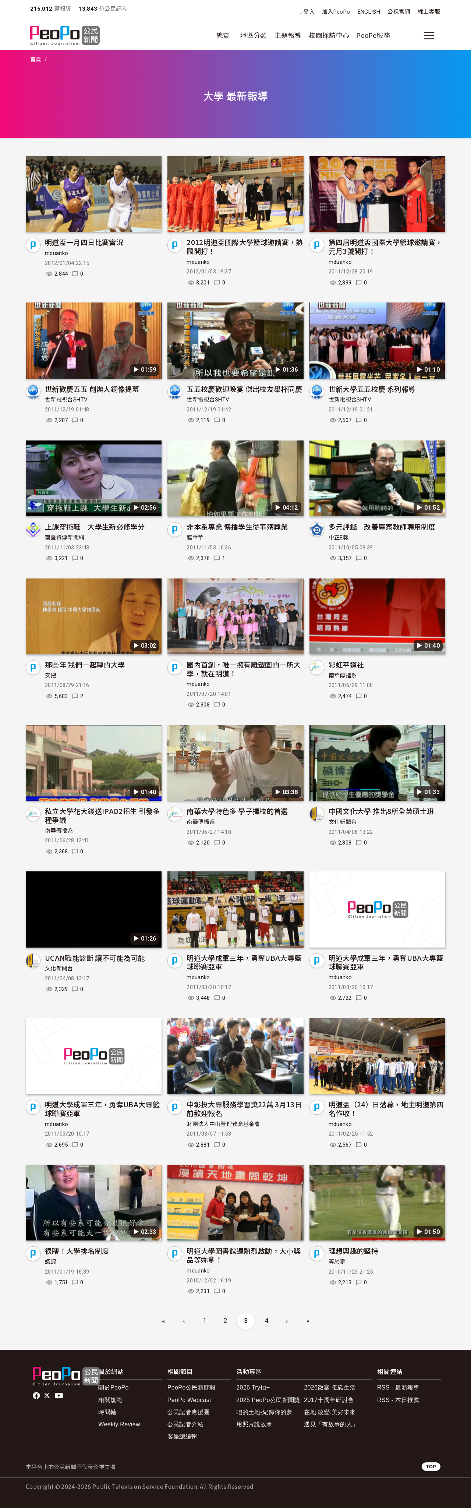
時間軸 (107, 1412)
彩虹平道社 (346, 664)
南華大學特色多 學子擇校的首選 (237, 811)
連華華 (195, 537)
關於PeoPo (113, 1387)
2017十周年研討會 (329, 1400)
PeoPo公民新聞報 (191, 1387)
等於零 (337, 1262)
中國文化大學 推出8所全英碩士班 (381, 811)
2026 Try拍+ (253, 1387)
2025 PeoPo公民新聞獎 (268, 1400)
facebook (37, 1395)
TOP (431, 1466)
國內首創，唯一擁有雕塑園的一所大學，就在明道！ (244, 668)
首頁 (36, 59)
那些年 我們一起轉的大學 (85, 664)
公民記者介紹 (185, 1424)
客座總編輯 (182, 1436)
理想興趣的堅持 (354, 1251)
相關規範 (110, 1400)
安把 (50, 675)
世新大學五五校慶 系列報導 (372, 389)
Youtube (59, 1395)
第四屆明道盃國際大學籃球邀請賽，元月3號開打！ (386, 246)
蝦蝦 (50, 1262)
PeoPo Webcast (189, 1400)
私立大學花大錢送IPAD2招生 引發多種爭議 (102, 815)
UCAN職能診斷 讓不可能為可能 (95, 958)
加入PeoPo (336, 11)
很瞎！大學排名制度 (77, 1251)
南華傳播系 (343, 675)
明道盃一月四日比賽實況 (84, 242)
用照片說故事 (254, 1424)
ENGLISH (369, 11)
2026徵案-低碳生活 (330, 1387)
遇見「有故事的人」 (331, 1424)
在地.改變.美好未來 (330, 1412)
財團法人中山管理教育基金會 (223, 1124)
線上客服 (429, 11)
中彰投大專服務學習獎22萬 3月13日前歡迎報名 (244, 1108)
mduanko (56, 253)
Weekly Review (119, 1424)
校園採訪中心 (329, 35)
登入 (309, 12)
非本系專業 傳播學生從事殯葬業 (237, 526)
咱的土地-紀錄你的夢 (264, 1412)
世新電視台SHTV (66, 399)
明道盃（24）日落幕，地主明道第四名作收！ (386, 1108)
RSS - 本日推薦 (398, 1400)
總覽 (223, 35)
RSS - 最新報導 (398, 1387)
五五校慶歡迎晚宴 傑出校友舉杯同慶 (244, 389)
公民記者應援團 (188, 1412)
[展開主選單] (429, 35)
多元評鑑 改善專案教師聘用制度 (382, 526)
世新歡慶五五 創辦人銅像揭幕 (92, 389)
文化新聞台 (343, 822)
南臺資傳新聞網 (65, 537)
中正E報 (338, 537)
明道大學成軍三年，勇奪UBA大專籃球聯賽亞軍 (244, 962)
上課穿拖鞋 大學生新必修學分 (95, 526)
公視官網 (398, 11)
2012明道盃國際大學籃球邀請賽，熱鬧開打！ (245, 246)
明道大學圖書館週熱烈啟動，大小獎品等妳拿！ (244, 1255)
